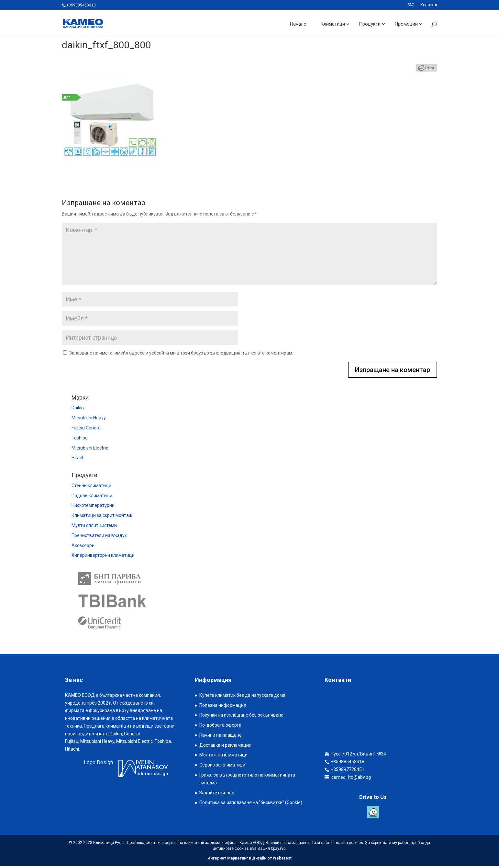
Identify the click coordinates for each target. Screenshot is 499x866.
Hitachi (78, 457)
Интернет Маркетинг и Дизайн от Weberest (249, 858)
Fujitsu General (87, 427)
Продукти (370, 24)
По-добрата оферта (220, 725)
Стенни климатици (91, 485)
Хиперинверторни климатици (103, 555)
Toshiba (80, 437)
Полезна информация (222, 705)
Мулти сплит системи (94, 525)
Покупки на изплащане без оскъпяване (241, 715)
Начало (298, 24)
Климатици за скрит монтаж (102, 515)
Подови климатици (92, 495)
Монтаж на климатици (223, 754)
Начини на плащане (220, 735)
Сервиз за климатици (222, 764)
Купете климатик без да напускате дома (242, 695)
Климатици (332, 24)
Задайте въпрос (216, 792)
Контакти (428, 5)
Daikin (78, 407)
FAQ (411, 5)
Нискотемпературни (93, 505)
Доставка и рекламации (225, 745)
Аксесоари (83, 545)
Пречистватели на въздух (99, 535)
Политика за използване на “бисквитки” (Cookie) (250, 802)
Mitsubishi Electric (90, 448)
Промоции (406, 24)
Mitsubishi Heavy (89, 417)
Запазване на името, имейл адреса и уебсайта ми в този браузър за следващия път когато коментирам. (181, 353)
